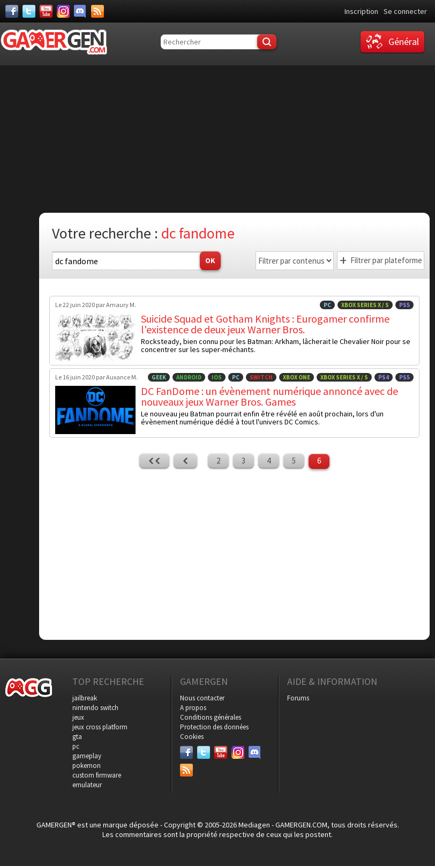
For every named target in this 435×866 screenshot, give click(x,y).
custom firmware (96, 775)
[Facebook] (11, 11)
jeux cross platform (100, 726)
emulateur (87, 784)
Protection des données (214, 726)
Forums (298, 698)
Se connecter (405, 11)
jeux (78, 717)
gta (77, 736)
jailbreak (84, 698)
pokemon (86, 765)
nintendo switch (95, 707)
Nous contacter (202, 698)
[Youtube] (46, 11)
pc (75, 746)
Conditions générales (210, 717)
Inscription (361, 11)
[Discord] (80, 11)
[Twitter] (28, 11)
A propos (193, 707)
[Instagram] (63, 11)
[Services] (97, 11)
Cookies (192, 736)
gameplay (86, 755)
